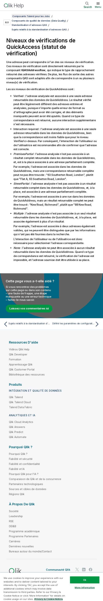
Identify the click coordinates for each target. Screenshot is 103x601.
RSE (11, 521)
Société (13, 511)
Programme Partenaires (23, 536)
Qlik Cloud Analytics (21, 421)
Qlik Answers (17, 426)
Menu (98, 6)
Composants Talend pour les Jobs (31, 16)
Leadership (16, 516)
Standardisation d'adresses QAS (29, 25)
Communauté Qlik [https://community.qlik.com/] (58, 569)
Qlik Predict (16, 431)
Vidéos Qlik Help (19, 349)
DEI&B (12, 526)
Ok (84, 579)
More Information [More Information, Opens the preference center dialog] (85, 587)
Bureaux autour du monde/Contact (30, 551)
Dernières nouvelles (21, 546)
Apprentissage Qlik (20, 364)
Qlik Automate (17, 436)
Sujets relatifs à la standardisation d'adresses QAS (39, 29)
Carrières (14, 541)
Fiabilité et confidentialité (24, 463)
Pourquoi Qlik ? (18, 453)
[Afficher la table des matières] (7, 16)
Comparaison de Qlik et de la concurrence (35, 479)
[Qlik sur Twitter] (77, 569)
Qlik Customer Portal (21, 369)
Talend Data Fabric (20, 407)
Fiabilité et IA (17, 468)
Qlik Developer (18, 354)
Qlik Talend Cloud (20, 402)
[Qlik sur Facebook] (90, 569)
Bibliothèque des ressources (27, 374)
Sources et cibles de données (27, 489)
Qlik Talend (16, 397)
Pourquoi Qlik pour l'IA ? (23, 473)
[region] (51, 586)
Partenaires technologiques (26, 484)
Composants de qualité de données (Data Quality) (39, 20)
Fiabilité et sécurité (20, 458)
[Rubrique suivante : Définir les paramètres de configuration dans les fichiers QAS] (76, 324)
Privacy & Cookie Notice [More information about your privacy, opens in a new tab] (48, 599)
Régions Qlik (16, 494)
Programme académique (24, 531)
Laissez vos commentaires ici (29, 308)
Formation (15, 359)
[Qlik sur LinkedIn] (83, 569)
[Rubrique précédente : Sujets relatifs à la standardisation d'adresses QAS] (27, 324)
